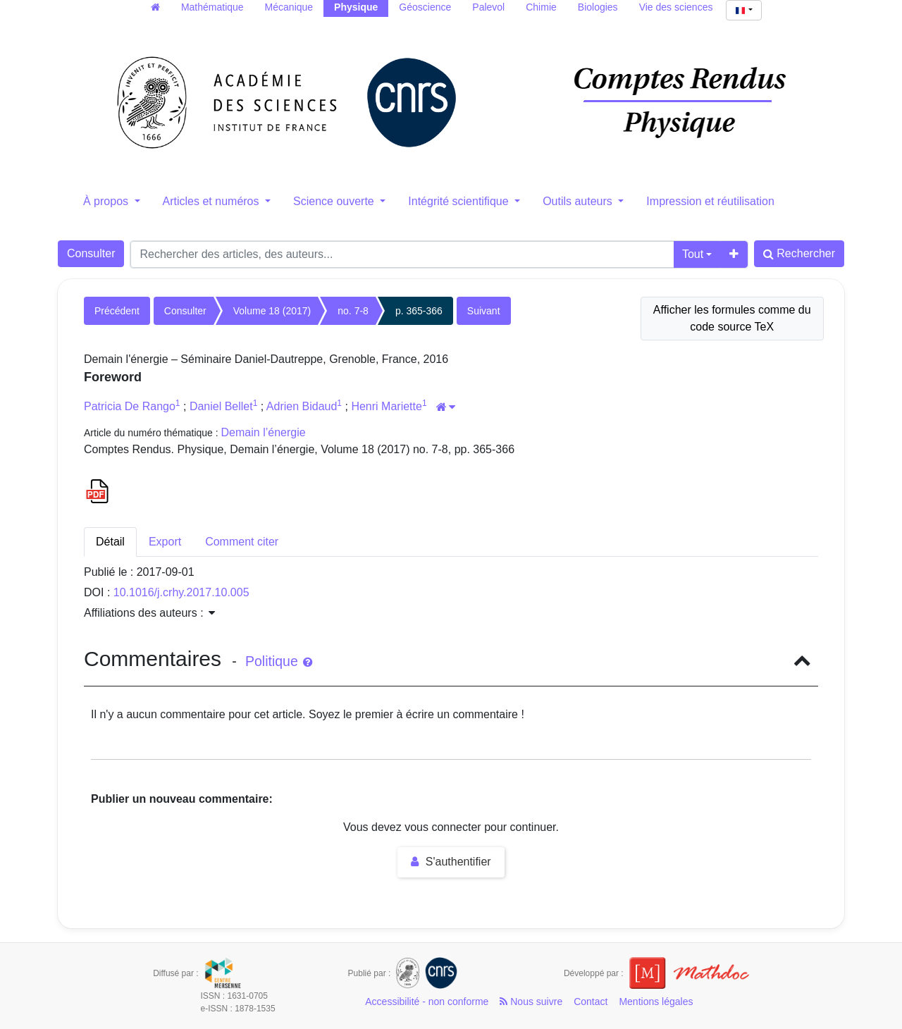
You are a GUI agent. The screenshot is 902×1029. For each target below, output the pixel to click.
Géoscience (425, 7)
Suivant (483, 310)
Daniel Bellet (221, 406)
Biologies (598, 7)
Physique (356, 7)
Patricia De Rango (129, 406)
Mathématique (212, 7)
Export (165, 542)
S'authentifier (450, 862)
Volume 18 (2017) (272, 310)
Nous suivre (531, 1001)
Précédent (117, 310)
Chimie (541, 7)
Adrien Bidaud (302, 406)
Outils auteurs (579, 201)
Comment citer (241, 542)
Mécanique (289, 7)
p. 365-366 (419, 310)
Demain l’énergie (263, 432)
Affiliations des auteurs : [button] (149, 613)
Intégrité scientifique (460, 201)
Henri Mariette (386, 406)
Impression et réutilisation (710, 201)
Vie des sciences (676, 7)
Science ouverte (335, 201)
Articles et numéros (212, 201)
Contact (590, 1001)
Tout (692, 254)
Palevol (488, 7)
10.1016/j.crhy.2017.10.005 (181, 592)
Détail (110, 542)
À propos (107, 201)
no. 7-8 (353, 310)
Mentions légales (656, 1001)
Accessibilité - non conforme (426, 1001)
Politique (278, 661)
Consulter (91, 253)
